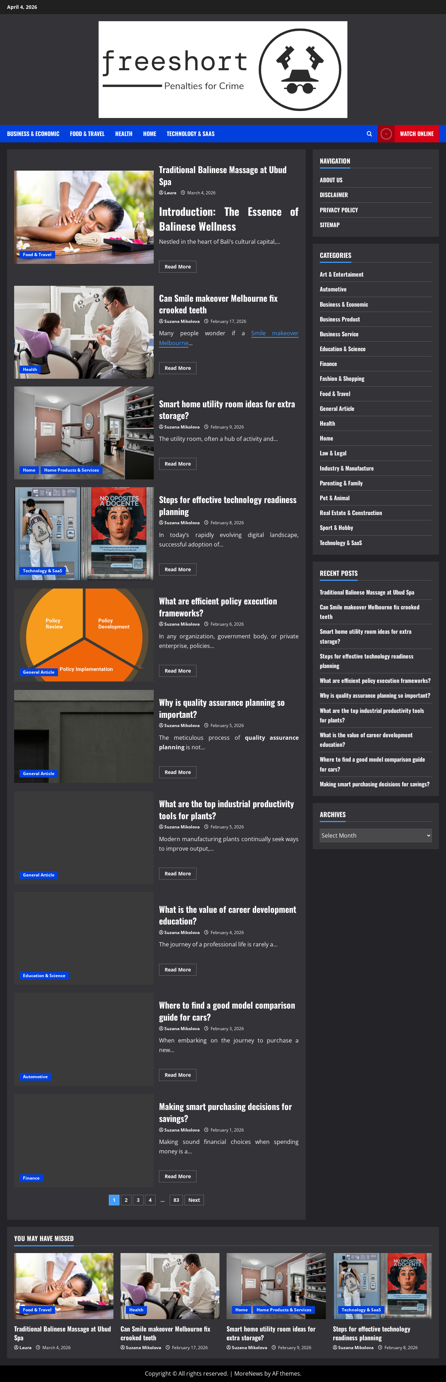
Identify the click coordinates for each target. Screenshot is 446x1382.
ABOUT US (331, 180)
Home (149, 133)
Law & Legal (333, 453)
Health (124, 133)
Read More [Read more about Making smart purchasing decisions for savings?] (180, 1177)
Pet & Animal (335, 498)
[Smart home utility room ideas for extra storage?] (276, 1286)
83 (176, 1200)
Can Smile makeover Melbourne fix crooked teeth (84, 332)
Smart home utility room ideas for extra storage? (84, 432)
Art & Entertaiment (342, 274)
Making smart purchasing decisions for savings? (84, 1140)
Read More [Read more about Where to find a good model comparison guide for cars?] (180, 1076)
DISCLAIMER (334, 194)
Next (194, 1200)
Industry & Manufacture (347, 468)
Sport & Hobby (336, 527)
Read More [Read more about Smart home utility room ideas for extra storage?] (180, 465)
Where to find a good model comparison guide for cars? (84, 1039)
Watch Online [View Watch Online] (405, 133)
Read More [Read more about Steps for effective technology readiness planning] (180, 570)
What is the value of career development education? (84, 938)
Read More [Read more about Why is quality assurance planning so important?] (180, 773)
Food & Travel (87, 133)
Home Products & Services (71, 470)
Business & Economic (33, 133)
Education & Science (44, 976)
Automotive (35, 1077)
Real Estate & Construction (351, 512)
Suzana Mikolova (182, 321)
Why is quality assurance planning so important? (84, 736)
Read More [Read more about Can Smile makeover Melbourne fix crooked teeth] (180, 369)
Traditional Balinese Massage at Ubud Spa (84, 217)
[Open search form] (369, 134)
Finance (31, 1178)
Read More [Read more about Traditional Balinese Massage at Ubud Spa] (180, 268)
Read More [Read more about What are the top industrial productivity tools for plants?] (180, 875)
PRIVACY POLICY (339, 210)
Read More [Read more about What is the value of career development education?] (180, 971)
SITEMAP (330, 224)
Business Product (340, 319)
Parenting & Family (341, 483)
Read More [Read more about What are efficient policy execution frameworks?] (180, 672)
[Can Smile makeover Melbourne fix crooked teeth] (170, 1286)
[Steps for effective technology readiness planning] (382, 1286)
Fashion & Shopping (342, 378)
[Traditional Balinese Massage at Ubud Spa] (63, 1286)
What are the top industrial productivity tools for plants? (84, 837)
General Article (38, 672)
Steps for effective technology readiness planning (84, 533)
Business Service (339, 334)
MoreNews (248, 1373)
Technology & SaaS (191, 133)
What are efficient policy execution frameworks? (84, 635)
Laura (170, 193)
